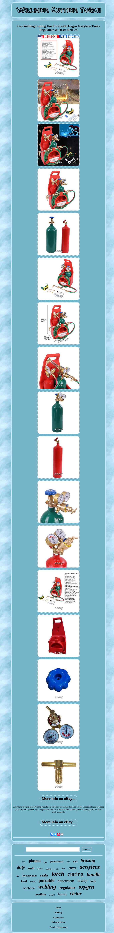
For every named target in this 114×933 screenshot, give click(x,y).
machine (29, 888)
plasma (35, 861)
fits (18, 876)
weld (31, 868)
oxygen (86, 887)
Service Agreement (58, 927)
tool (75, 861)
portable (46, 880)
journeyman (29, 875)
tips (68, 861)
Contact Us (58, 917)
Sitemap (58, 912)
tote (64, 868)
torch (57, 874)
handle (93, 874)
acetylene (90, 867)
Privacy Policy (58, 922)
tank (93, 881)
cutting (75, 874)
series (32, 881)
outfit (56, 869)
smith (39, 868)
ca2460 (48, 869)
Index (58, 907)
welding (47, 887)
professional (56, 861)
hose (24, 862)
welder (44, 875)
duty (21, 867)
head (24, 881)
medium (40, 894)
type (45, 862)
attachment (66, 881)
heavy (82, 880)
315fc (52, 895)
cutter (72, 868)
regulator (67, 887)
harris (62, 894)
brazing (88, 860)
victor (76, 893)
